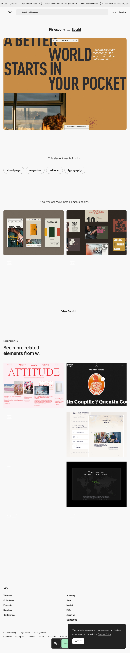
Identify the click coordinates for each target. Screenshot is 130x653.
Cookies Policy (9, 632)
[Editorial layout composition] (33, 385)
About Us (71, 615)
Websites (7, 595)
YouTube (63, 636)
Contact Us (72, 620)
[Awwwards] (10, 12)
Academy (71, 595)
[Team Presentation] (33, 484)
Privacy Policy (40, 632)
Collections (8, 600)
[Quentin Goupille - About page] (97, 384)
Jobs (69, 600)
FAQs (69, 610)
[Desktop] (97, 232)
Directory (7, 610)
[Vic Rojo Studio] (97, 533)
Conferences (9, 615)
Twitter (41, 636)
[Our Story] (33, 533)
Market (70, 605)
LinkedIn (31, 636)
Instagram (19, 636)
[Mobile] (33, 232)
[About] (33, 434)
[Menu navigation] (97, 280)
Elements (7, 605)
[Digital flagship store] (33, 280)
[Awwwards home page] (56, 643)
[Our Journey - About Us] (97, 434)
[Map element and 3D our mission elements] (97, 484)
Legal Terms (25, 632)
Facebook (52, 636)
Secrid (76, 29)
